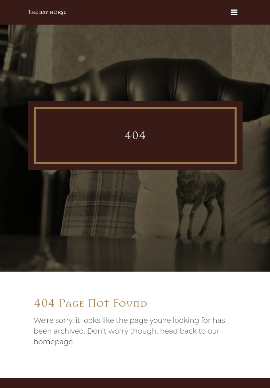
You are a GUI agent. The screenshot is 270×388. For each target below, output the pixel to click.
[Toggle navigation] (234, 12)
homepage (53, 342)
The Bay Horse (47, 12)
